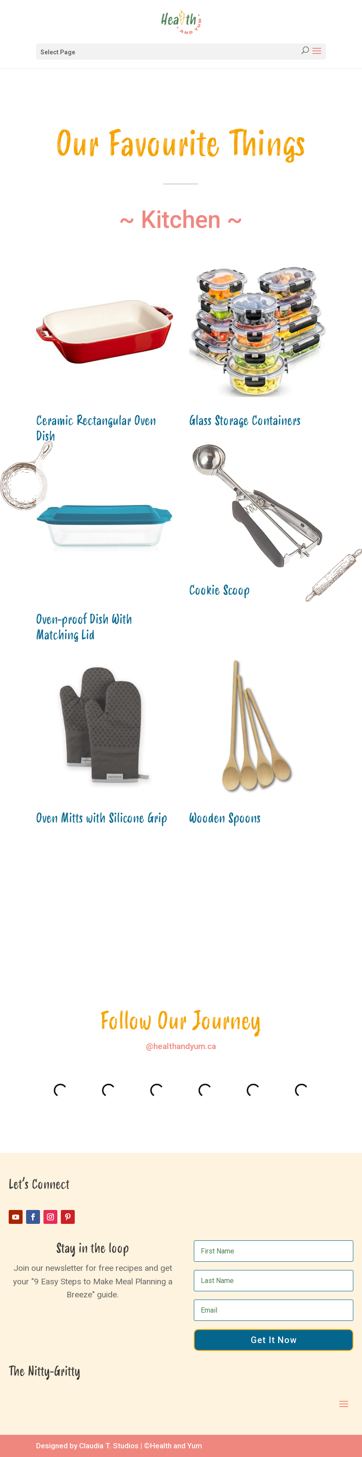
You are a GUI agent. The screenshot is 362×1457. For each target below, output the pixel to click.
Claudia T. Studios (109, 1445)
